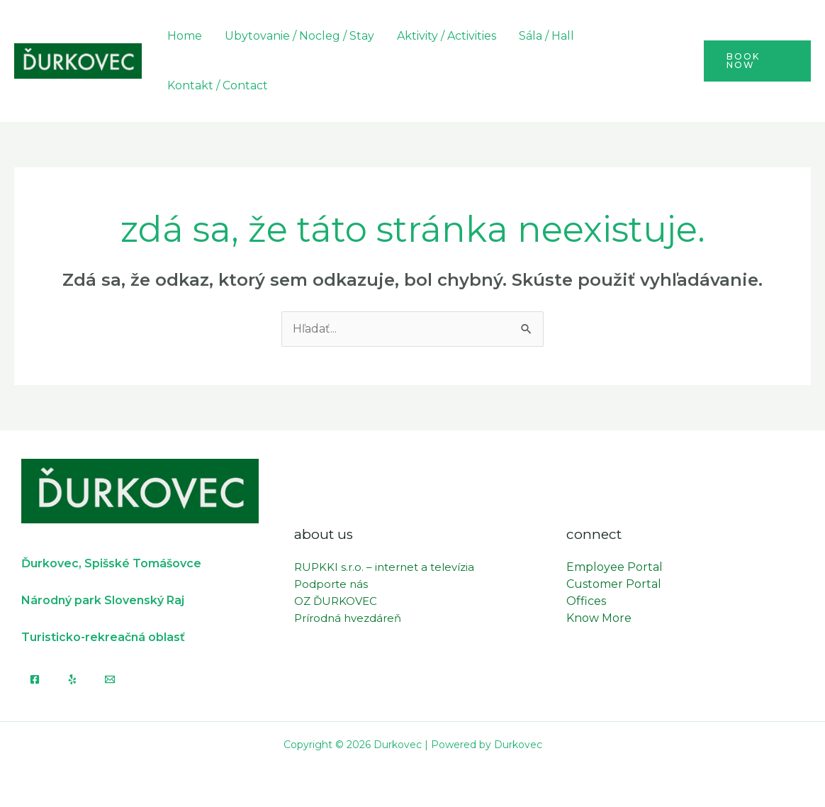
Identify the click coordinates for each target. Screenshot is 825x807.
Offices (586, 601)
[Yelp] (72, 679)
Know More (599, 618)
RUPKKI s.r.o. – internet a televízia (384, 567)
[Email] (109, 679)
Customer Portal (613, 584)
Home (184, 36)
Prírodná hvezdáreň (347, 618)
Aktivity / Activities (446, 36)
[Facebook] (34, 679)
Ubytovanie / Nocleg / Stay (299, 36)
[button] (757, 61)
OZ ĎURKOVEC (335, 601)
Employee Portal (614, 567)
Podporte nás (331, 584)
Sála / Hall (546, 36)
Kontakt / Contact (217, 85)
